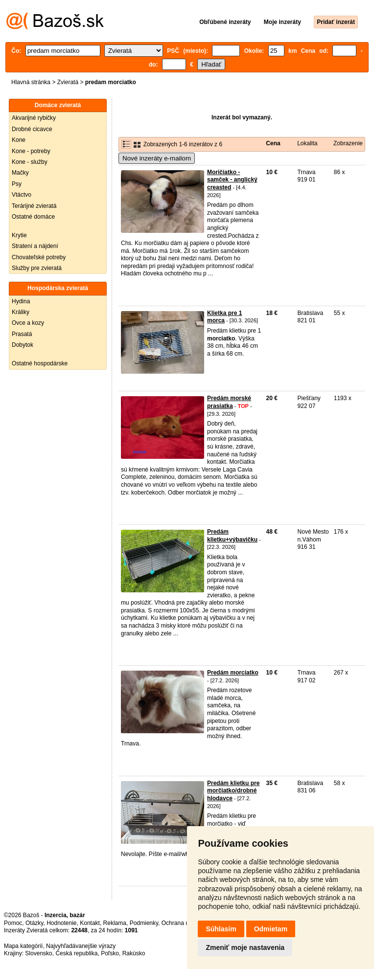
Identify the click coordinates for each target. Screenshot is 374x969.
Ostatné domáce (33, 216)
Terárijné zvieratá (34, 206)
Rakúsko (133, 953)
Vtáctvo (21, 194)
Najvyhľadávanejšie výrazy (81, 946)
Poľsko (110, 953)
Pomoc (13, 923)
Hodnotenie (61, 923)
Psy (17, 183)
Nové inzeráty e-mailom (156, 158)
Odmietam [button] (270, 929)
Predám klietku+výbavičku (232, 535)
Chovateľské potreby (39, 257)
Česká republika (76, 953)
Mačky (20, 172)
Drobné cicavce (32, 129)
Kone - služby (29, 161)
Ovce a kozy (28, 322)
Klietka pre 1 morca (224, 317)
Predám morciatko (232, 672)
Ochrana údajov (182, 923)
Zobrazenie (348, 143)
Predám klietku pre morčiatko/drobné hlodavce (233, 791)
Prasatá (22, 334)
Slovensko (38, 953)
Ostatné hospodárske (40, 363)
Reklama (114, 923)
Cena (273, 143)
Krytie (19, 235)
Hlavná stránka (30, 82)
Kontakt (90, 923)
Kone (18, 139)
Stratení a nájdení (35, 246)
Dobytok (22, 344)
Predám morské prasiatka (229, 402)
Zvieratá (67, 82)
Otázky (34, 923)
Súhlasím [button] (221, 929)
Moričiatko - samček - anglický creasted (232, 180)
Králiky (20, 312)
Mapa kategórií (23, 946)
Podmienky (144, 923)
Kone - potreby (31, 151)
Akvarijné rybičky (34, 117)
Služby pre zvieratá (37, 268)
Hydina (21, 301)
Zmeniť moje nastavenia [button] (245, 947)
